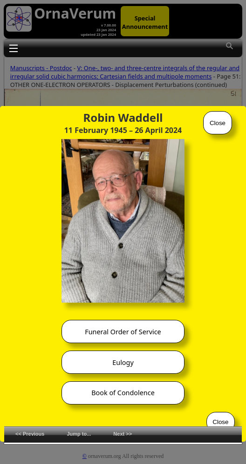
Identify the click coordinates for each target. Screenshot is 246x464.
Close (218, 122)
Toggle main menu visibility (13, 48)
